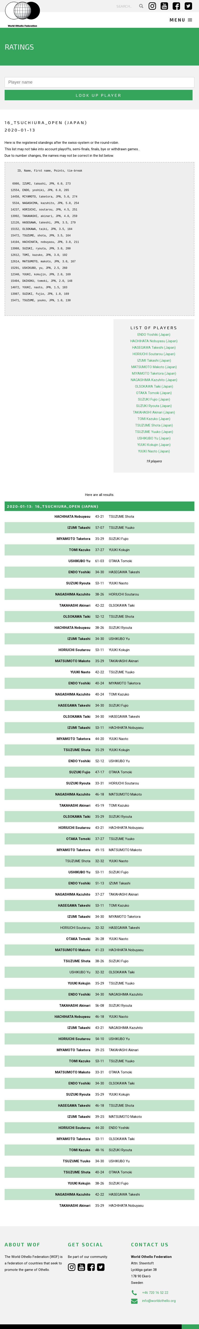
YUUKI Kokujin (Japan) (154, 432)
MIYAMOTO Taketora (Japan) (154, 361)
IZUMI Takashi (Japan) (154, 348)
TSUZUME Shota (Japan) (154, 413)
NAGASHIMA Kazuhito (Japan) (154, 367)
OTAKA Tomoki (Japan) (154, 380)
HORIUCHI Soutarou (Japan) (154, 341)
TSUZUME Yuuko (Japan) (154, 419)
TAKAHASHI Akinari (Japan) (154, 400)
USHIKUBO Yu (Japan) (154, 425)
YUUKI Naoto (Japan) (154, 438)
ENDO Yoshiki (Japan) (154, 322)
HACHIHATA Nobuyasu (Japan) (154, 328)
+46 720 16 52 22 (149, 1280)
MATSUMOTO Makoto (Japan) (154, 354)
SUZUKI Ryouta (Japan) (154, 393)
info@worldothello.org (153, 1288)
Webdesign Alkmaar (33, 1321)
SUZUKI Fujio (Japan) (154, 387)
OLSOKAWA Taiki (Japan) (154, 374)
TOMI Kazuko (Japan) (154, 406)
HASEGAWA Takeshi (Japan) (154, 335)
